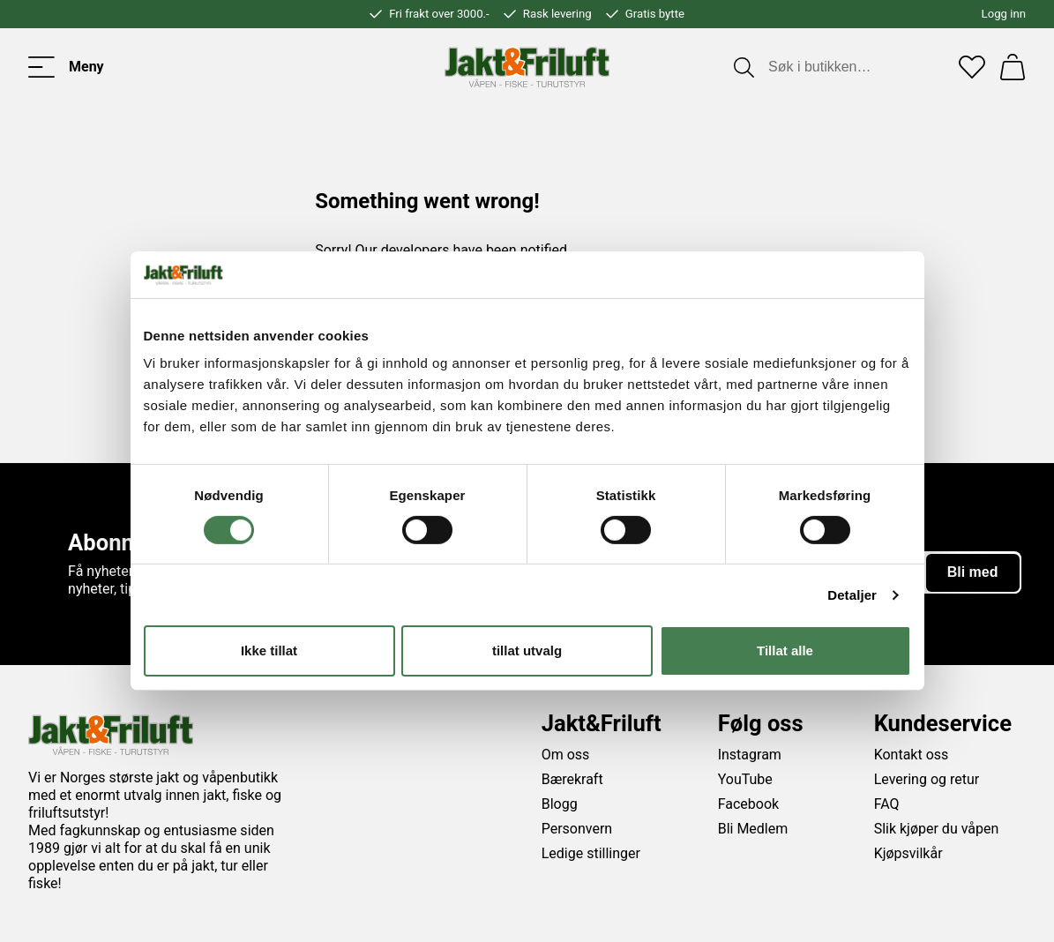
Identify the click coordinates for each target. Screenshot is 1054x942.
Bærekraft (572, 779)
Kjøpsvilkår (908, 853)
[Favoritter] (972, 67)
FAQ (887, 804)
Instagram (749, 754)
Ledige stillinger (591, 853)
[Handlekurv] (1012, 67)
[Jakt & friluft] (527, 67)
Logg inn (1004, 13)
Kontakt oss (911, 754)
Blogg (560, 804)
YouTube (745, 779)
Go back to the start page (402, 289)
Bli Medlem (753, 828)
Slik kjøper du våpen (936, 828)
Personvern (577, 828)
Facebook (748, 804)
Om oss (566, 754)
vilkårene (658, 615)
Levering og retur (927, 779)
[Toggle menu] (66, 67)
